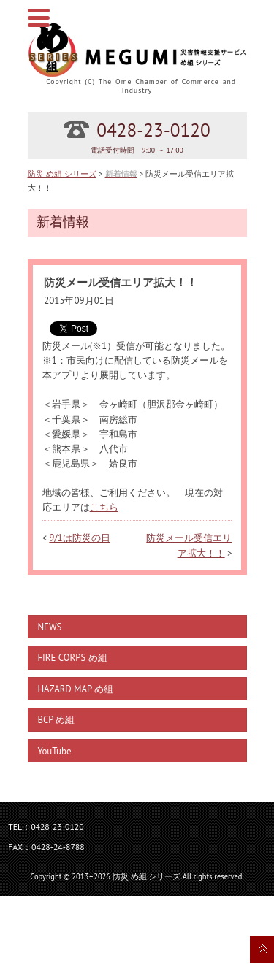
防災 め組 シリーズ (62, 173)
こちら (104, 507)
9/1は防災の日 (79, 537)
